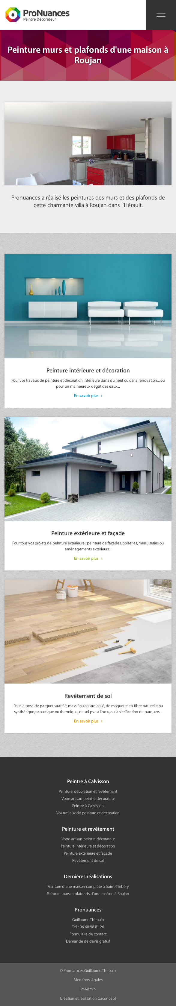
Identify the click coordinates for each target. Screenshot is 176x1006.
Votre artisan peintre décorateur (88, 798)
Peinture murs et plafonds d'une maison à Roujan (88, 893)
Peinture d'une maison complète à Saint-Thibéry (88, 886)
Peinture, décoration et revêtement (88, 791)
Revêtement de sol (88, 656)
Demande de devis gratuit (88, 941)
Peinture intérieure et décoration (88, 331)
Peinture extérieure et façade (88, 493)
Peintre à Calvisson (88, 805)
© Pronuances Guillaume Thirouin (88, 970)
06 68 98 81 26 (92, 927)
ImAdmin (88, 989)
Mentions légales (88, 980)
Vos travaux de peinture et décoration (88, 813)
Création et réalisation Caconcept (88, 998)
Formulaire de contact (88, 934)
